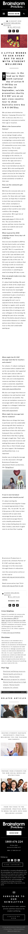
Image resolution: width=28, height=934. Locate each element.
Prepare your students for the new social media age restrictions (14, 773)
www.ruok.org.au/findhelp (11, 632)
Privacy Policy (8, 929)
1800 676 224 (14, 841)
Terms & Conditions (19, 929)
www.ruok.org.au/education (11, 389)
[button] (24, 14)
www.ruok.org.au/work (10, 410)
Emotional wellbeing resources (14, 671)
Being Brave (10, 467)
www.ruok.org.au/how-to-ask (12, 586)
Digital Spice (17, 931)
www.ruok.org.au (8, 219)
